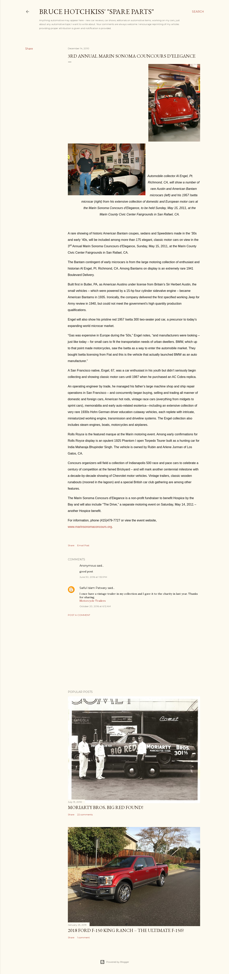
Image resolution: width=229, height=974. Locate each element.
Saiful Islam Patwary (93, 588)
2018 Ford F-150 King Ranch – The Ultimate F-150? (126, 930)
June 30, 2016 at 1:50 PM (93, 577)
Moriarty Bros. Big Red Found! (105, 807)
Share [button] (29, 48)
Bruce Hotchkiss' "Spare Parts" (96, 11)
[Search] (198, 11)
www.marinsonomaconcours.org (90, 526)
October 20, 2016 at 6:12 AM (95, 606)
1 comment (83, 937)
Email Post (83, 545)
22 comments (85, 814)
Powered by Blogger (114, 962)
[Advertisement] (134, 653)
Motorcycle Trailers (93, 600)
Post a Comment (79, 615)
